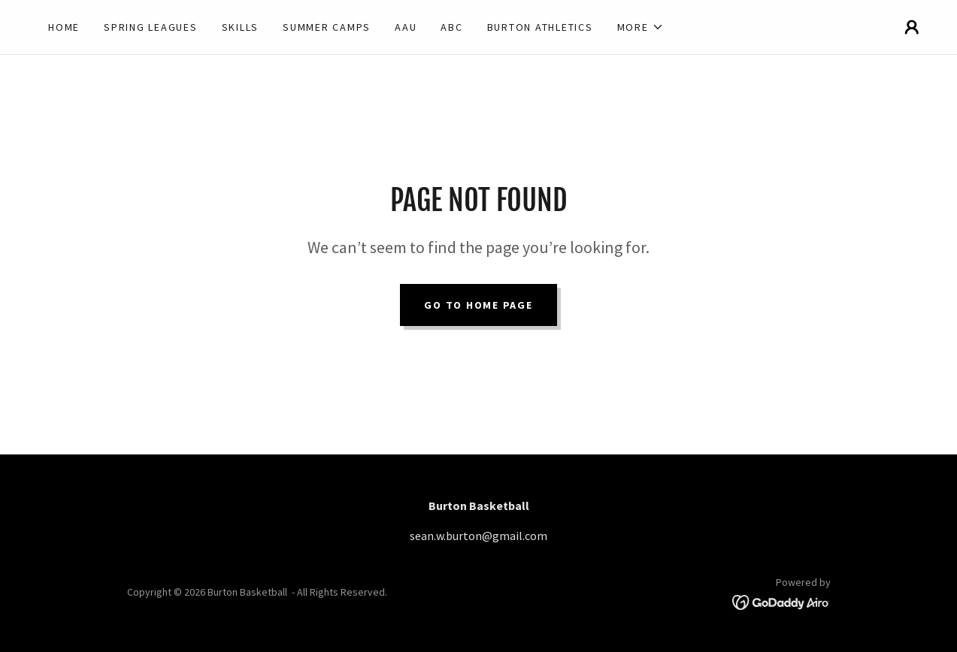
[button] (640, 27)
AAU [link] (405, 27)
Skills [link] (240, 27)
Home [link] (64, 27)
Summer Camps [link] (327, 27)
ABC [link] (451, 27)
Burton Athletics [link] (540, 27)
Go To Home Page (478, 305)
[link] (781, 600)
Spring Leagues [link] (151, 27)
